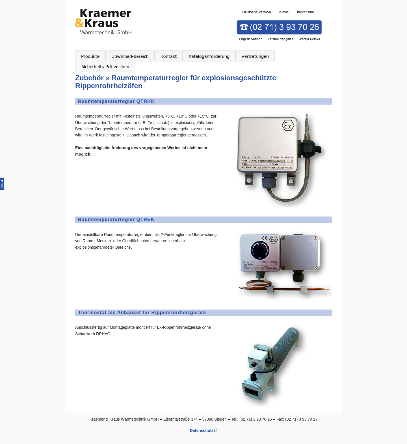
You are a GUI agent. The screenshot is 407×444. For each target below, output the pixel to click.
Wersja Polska (309, 39)
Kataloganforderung (209, 56)
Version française (280, 39)
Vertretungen (255, 56)
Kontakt (169, 56)
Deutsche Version (257, 12)
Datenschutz (201, 430)
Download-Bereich (129, 56)
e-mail (284, 12)
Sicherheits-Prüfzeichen (105, 66)
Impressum (305, 12)
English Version (251, 39)
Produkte (90, 56)
